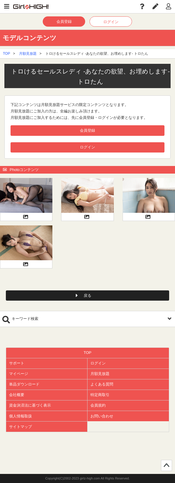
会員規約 (98, 405)
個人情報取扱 (20, 416)
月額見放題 (28, 54)
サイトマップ (20, 426)
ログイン (111, 22)
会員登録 (64, 21)
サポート (16, 363)
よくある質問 (101, 384)
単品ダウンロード (24, 384)
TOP (6, 54)
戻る (87, 295)
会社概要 (16, 395)
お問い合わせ (101, 416)
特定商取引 (99, 395)
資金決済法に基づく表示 (30, 405)
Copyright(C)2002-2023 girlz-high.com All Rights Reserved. (87, 478)
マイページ (18, 373)
